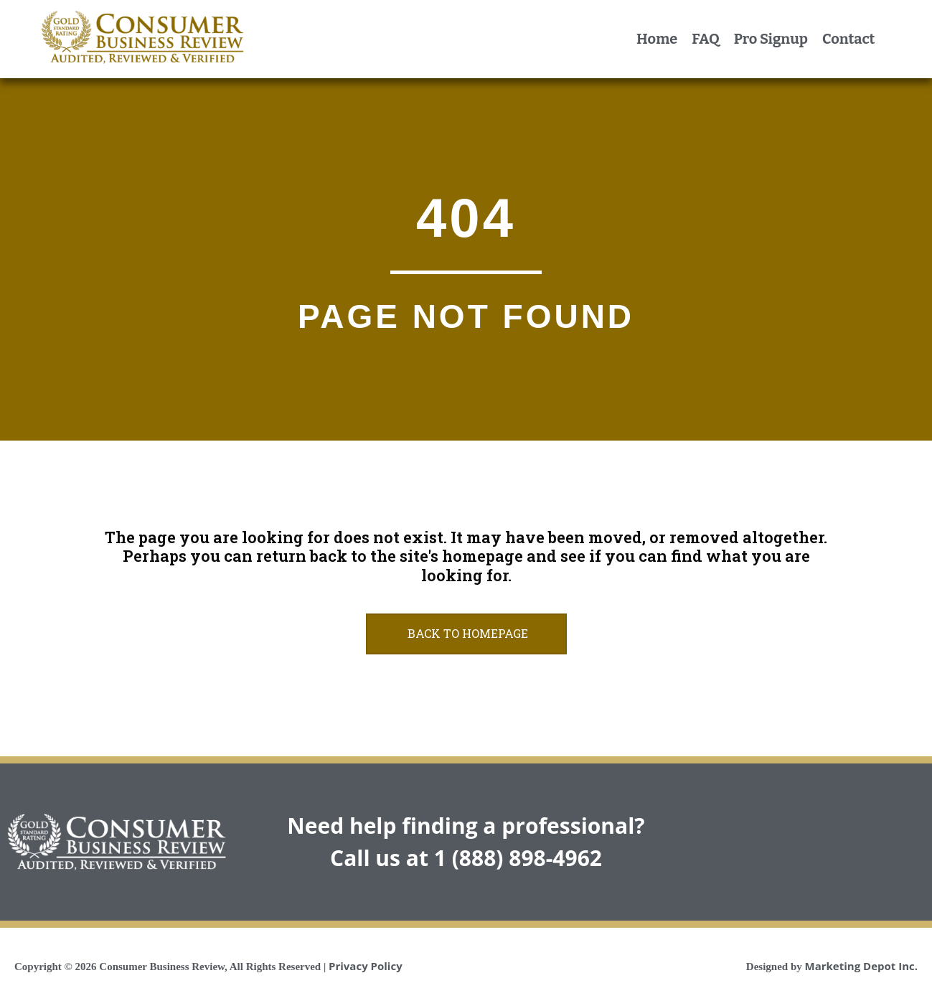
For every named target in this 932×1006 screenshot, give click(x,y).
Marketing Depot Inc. (861, 966)
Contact (848, 38)
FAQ (705, 38)
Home (656, 38)
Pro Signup (771, 38)
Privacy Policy (366, 966)
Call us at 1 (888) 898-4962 (466, 858)
